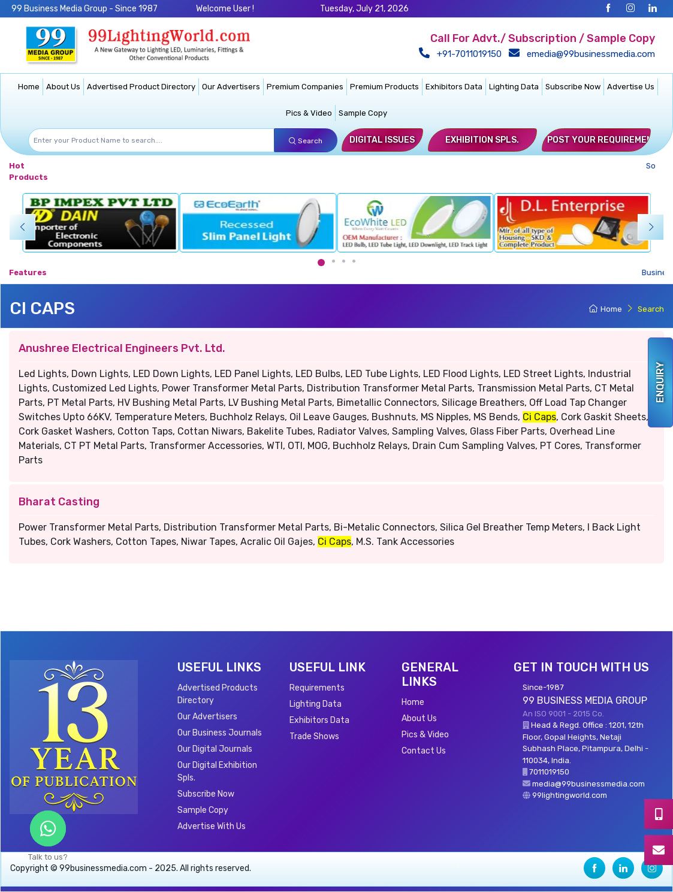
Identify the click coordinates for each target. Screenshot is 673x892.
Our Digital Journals (214, 749)
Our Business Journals (219, 733)
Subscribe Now (572, 86)
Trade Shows (314, 736)
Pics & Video (309, 113)
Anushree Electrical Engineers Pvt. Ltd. (122, 348)
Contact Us (424, 751)
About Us (63, 86)
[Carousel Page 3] (343, 261)
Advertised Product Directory (141, 86)
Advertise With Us (211, 826)
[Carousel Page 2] (333, 261)
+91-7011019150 (463, 54)
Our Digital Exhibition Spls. (217, 771)
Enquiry (660, 382)
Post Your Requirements (605, 140)
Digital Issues (382, 140)
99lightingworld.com (569, 795)
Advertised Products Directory (217, 694)
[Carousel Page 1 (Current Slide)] (321, 262)
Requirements (317, 688)
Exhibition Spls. (482, 140)
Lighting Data (514, 86)
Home (29, 86)
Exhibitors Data (453, 86)
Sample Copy (363, 113)
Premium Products (384, 86)
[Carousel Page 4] (353, 261)
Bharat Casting (59, 501)
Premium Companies (305, 86)
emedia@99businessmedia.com (584, 54)
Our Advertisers (231, 86)
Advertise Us (630, 86)
